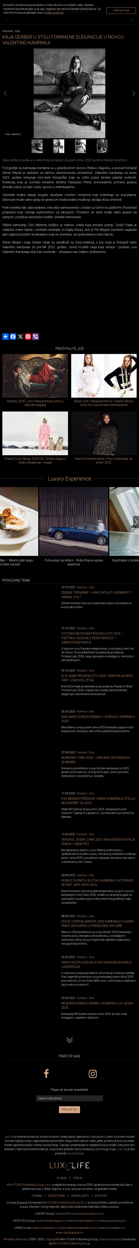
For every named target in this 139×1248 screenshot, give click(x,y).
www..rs (64, 1213)
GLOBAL (62, 1178)
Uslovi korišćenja (110, 1239)
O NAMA (37, 1195)
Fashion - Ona (85, 587)
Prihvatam (121, 10)
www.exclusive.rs (112, 1220)
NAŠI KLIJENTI (80, 1195)
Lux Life (9, 1136)
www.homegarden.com (78, 1227)
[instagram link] (92, 1074)
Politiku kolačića (53, 12)
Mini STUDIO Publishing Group (71, 1243)
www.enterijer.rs (45, 1227)
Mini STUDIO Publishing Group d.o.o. (29, 1184)
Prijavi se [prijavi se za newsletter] (69, 1109)
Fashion (7, 31)
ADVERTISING (56, 1195)
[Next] (134, 93)
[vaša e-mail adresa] (69, 1098)
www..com (89, 1213)
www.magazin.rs (51, 1220)
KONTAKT (101, 1195)
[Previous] (5, 93)
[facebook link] (46, 1074)
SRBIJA (77, 1178)
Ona (17, 31)
